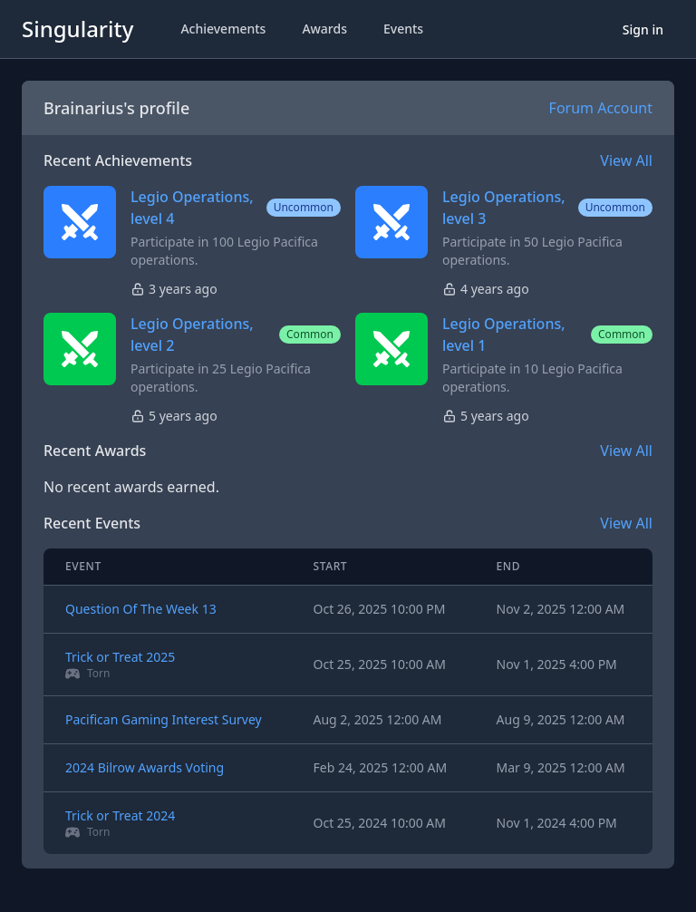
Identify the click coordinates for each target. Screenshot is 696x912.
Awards (324, 28)
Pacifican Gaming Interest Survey (163, 719)
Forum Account (600, 108)
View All (626, 160)
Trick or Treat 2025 (120, 656)
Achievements (223, 28)
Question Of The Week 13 (141, 608)
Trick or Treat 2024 (120, 815)
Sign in (643, 29)
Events (403, 28)
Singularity (77, 29)
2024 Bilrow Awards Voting (144, 767)
